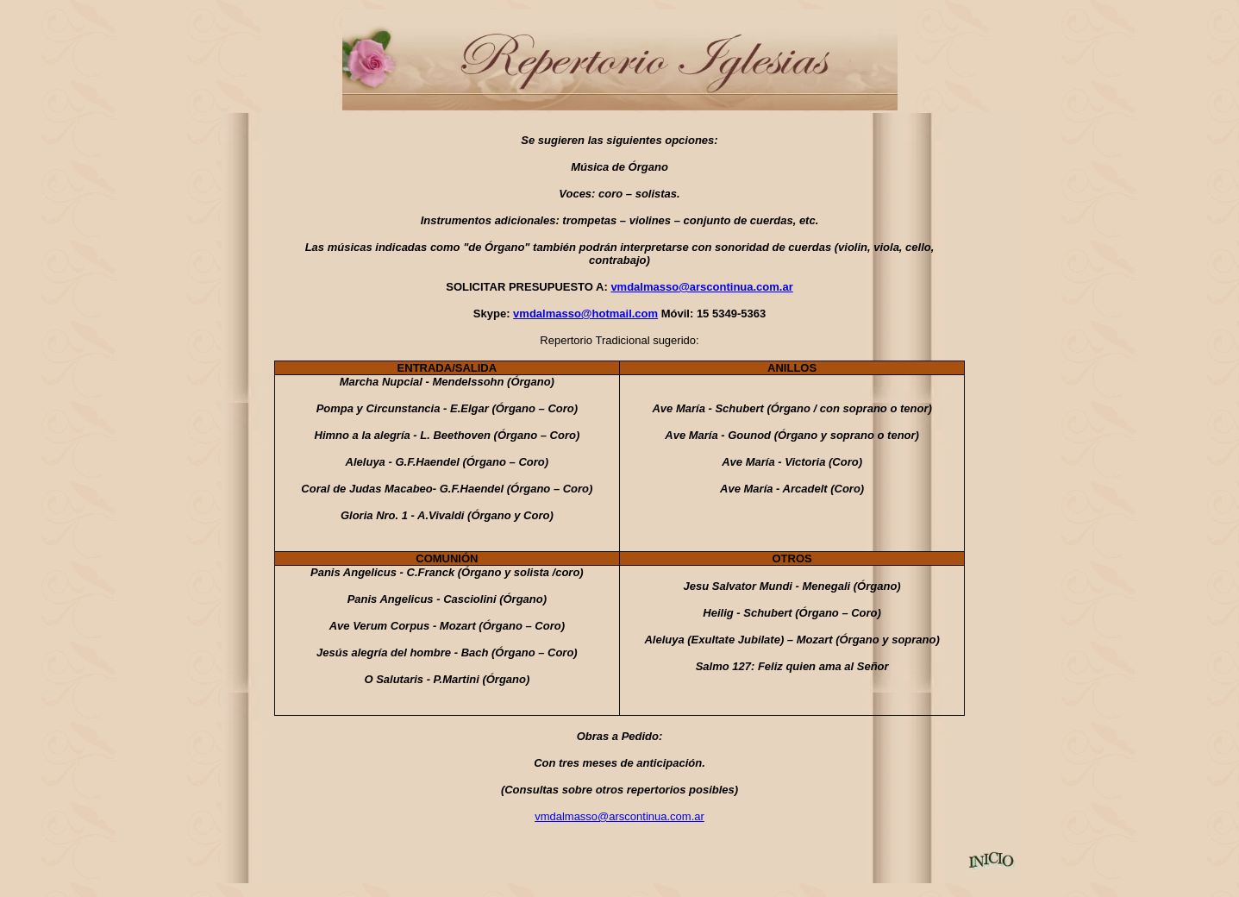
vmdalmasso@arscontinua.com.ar (701, 286)
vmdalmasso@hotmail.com (585, 313)
